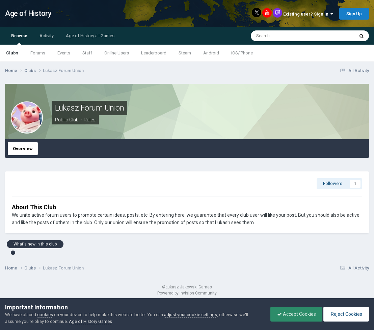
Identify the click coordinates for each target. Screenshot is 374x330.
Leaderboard (153, 52)
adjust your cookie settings (190, 314)
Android (211, 52)
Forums (37, 52)
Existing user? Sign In (308, 14)
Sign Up (354, 13)
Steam (185, 52)
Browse (19, 39)
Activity (46, 35)
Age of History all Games (90, 35)
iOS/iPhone (242, 52)
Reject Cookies (345, 314)
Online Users (116, 52)
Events (63, 52)
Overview (23, 148)
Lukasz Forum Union (89, 108)
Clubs (12, 52)
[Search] (287, 35)
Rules (90, 119)
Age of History (28, 13)
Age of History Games (90, 321)
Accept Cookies (294, 314)
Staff (87, 52)
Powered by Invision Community (187, 293)
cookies (45, 314)
